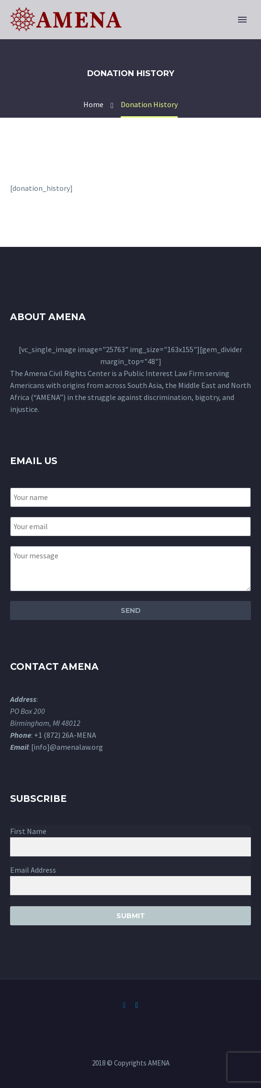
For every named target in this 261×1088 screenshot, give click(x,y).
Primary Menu (242, 19)
